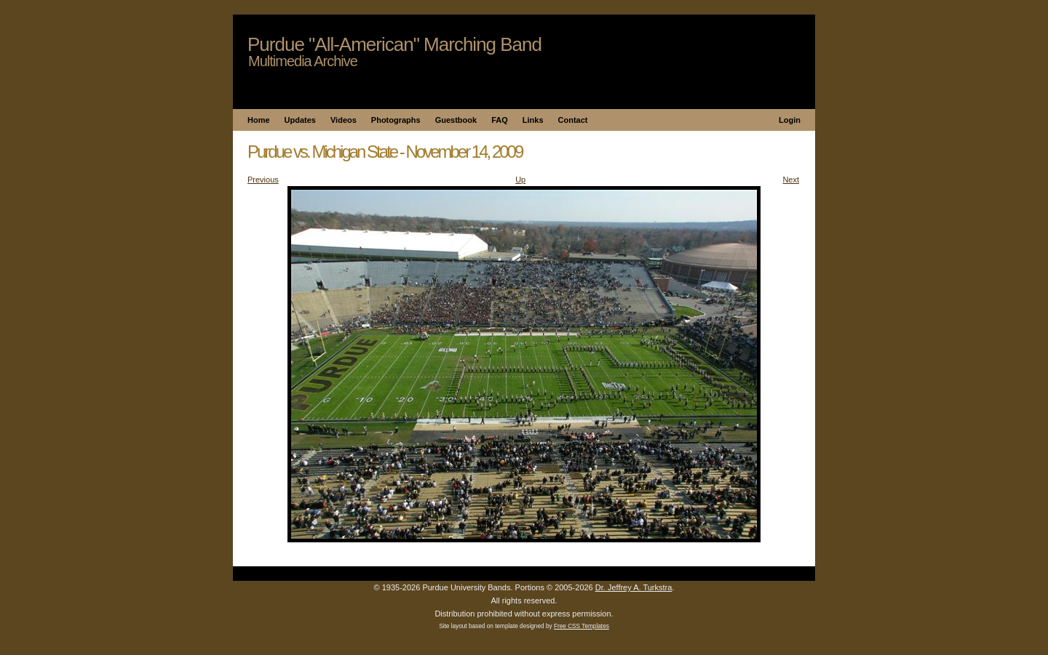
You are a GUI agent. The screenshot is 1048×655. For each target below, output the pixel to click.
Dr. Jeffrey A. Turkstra (633, 587)
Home (258, 120)
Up (520, 179)
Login (790, 120)
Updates (300, 120)
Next (790, 179)
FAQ (499, 120)
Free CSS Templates (581, 626)
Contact (573, 120)
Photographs (396, 120)
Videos (343, 120)
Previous (263, 179)
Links (533, 120)
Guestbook (456, 120)
